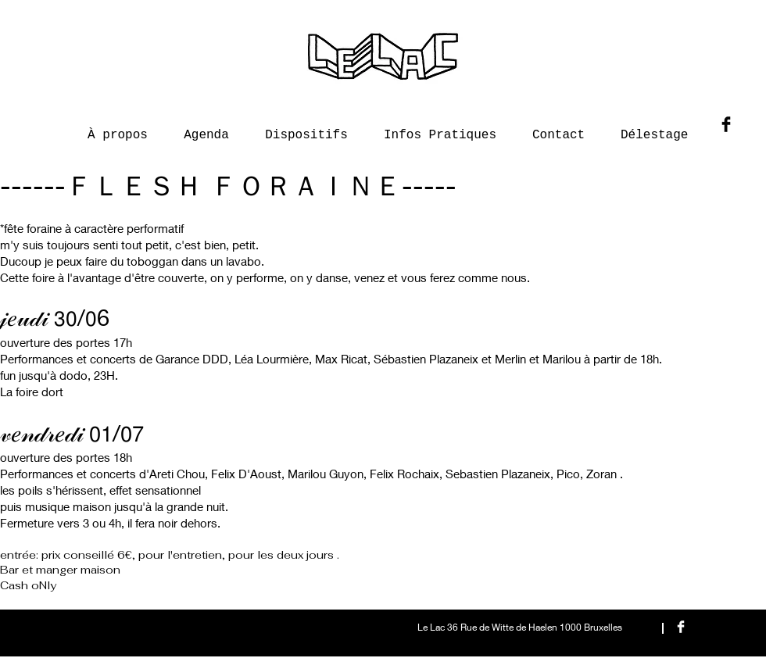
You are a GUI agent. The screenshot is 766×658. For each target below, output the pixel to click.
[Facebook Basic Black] (726, 124)
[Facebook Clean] (681, 626)
